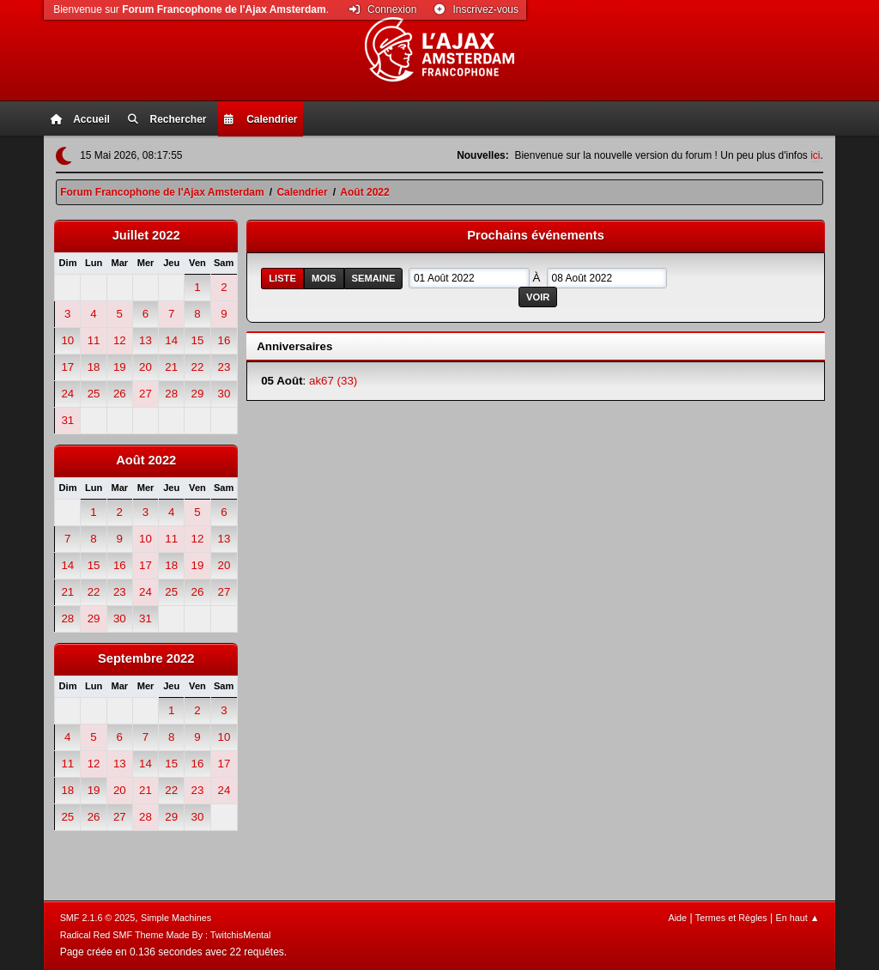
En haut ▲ (798, 917)
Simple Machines (176, 917)
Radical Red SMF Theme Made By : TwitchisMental (165, 935)
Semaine (374, 278)
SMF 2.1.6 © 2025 (98, 917)
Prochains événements (535, 235)
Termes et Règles (731, 917)
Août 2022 (146, 460)
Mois (324, 278)
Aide (677, 917)
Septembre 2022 (146, 658)
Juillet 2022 (146, 235)
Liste (282, 278)
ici (815, 155)
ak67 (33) (333, 380)
